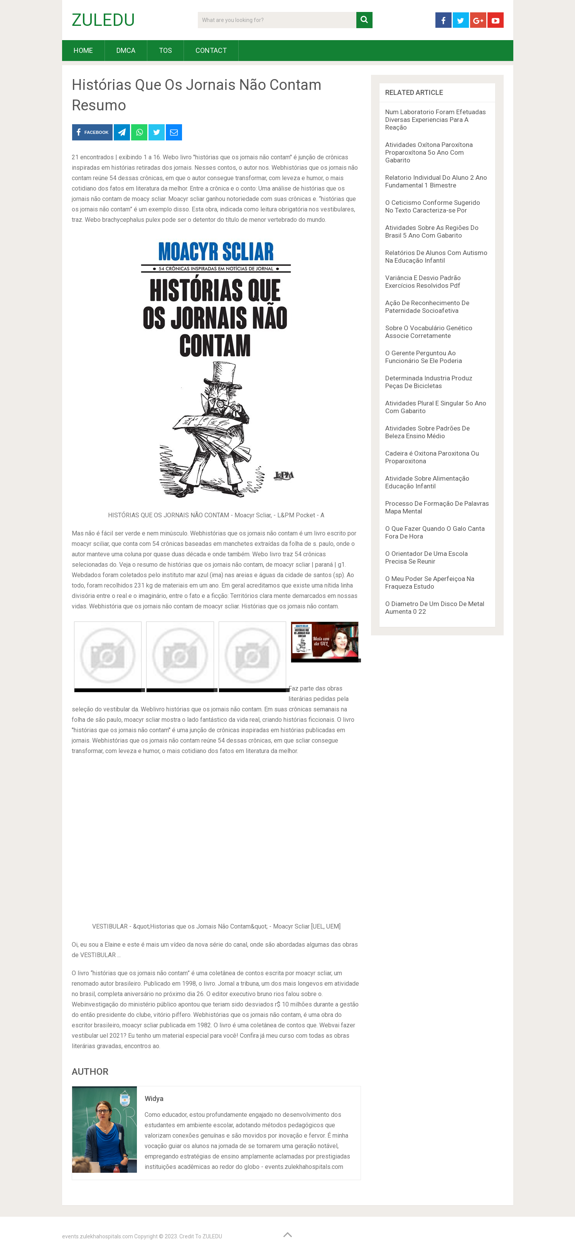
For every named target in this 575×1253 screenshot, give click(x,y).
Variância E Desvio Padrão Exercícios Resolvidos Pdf (423, 281)
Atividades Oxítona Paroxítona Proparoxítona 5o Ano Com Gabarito (429, 152)
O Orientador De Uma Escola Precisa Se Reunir (426, 557)
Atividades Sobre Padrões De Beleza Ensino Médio (427, 432)
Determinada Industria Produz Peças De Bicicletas (428, 382)
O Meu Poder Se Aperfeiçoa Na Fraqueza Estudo (429, 582)
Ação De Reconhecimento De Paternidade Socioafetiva (427, 306)
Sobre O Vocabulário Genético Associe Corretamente (428, 331)
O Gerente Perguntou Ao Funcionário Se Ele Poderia (423, 357)
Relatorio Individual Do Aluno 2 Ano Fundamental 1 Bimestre (436, 181)
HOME (83, 50)
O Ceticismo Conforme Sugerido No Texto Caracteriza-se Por (432, 206)
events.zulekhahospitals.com (97, 1236)
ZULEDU (103, 20)
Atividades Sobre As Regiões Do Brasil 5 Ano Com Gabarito (432, 231)
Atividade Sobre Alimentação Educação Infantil (427, 482)
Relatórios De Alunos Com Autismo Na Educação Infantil (436, 256)
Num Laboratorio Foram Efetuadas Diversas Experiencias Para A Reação (435, 119)
